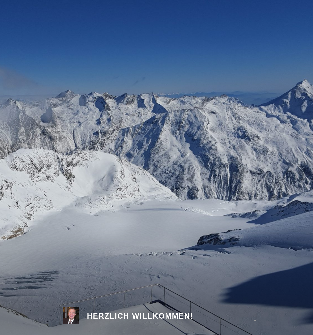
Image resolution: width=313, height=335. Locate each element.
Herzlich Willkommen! (140, 316)
